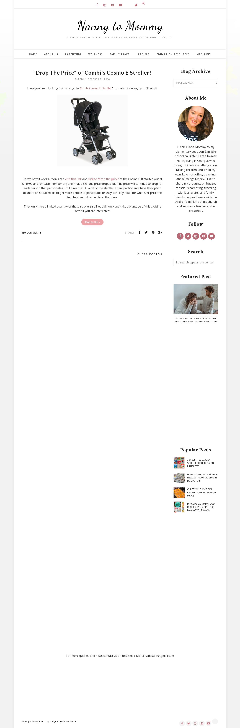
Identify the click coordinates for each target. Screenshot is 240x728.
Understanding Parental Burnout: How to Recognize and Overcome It (196, 320)
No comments (32, 232)
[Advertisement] (196, 385)
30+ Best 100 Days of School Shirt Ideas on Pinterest (200, 463)
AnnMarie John (69, 721)
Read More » (92, 222)
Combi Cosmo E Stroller (96, 88)
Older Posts (148, 254)
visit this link (73, 179)
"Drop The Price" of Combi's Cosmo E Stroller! (92, 72)
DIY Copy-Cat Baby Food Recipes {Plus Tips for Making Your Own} (201, 507)
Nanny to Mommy (120, 26)
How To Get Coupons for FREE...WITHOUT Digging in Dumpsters (202, 477)
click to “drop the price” (103, 179)
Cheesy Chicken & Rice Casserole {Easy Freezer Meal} (201, 492)
